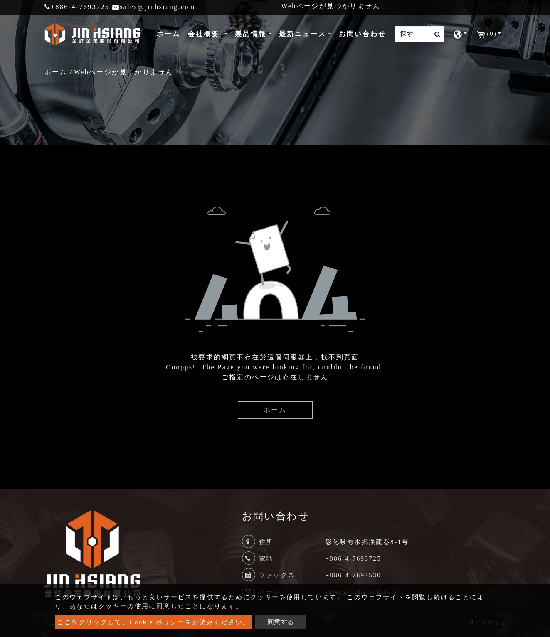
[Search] (419, 34)
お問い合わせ (362, 33)
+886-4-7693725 (77, 6)
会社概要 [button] (205, 33)
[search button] (435, 34)
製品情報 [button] (250, 33)
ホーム (170, 33)
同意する (280, 621)
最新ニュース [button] (302, 33)
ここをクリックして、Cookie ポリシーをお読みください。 (153, 622)
